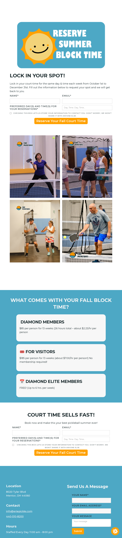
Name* (14, 96)
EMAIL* (66, 96)
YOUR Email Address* (87, 505)
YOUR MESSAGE (82, 516)
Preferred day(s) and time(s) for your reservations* (33, 107)
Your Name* (80, 495)
